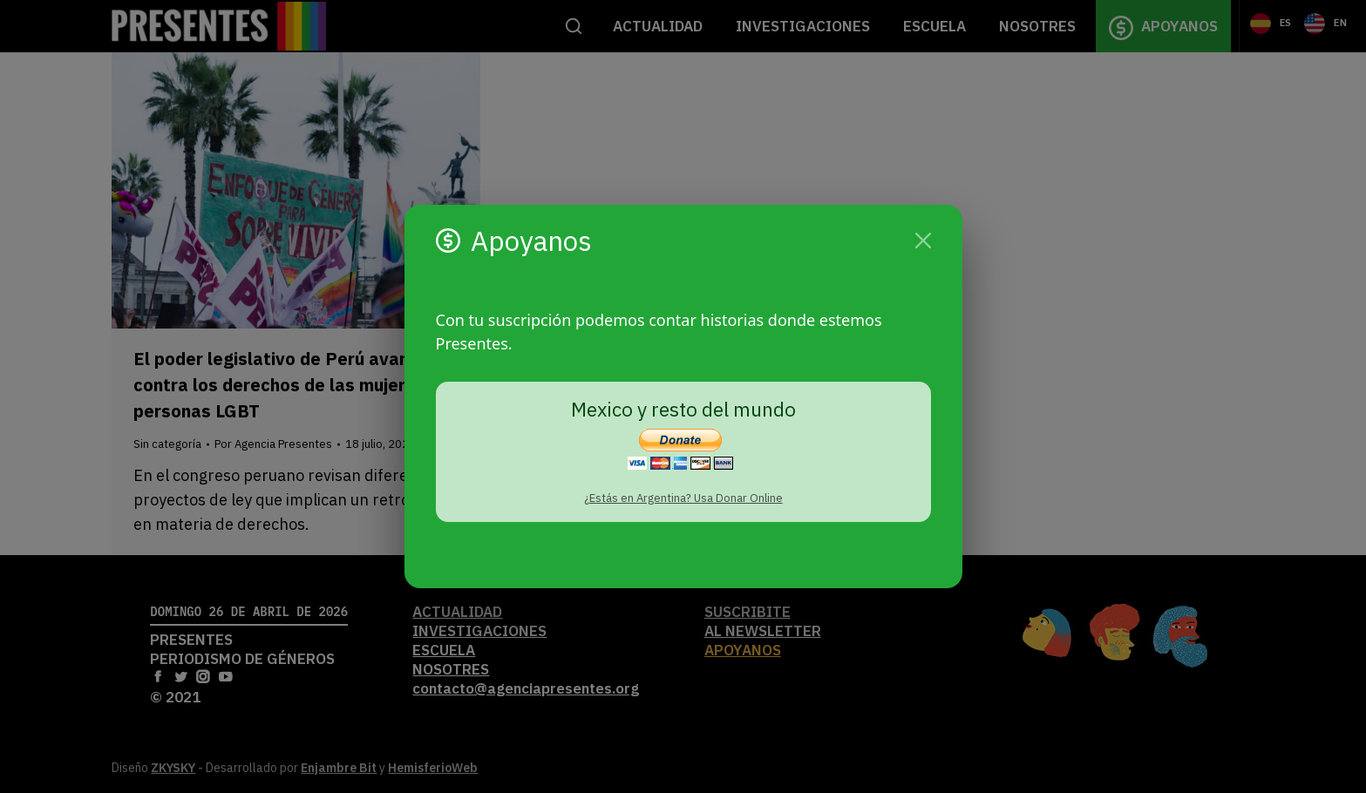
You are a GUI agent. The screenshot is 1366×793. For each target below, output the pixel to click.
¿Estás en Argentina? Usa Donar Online (683, 498)
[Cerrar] (923, 240)
